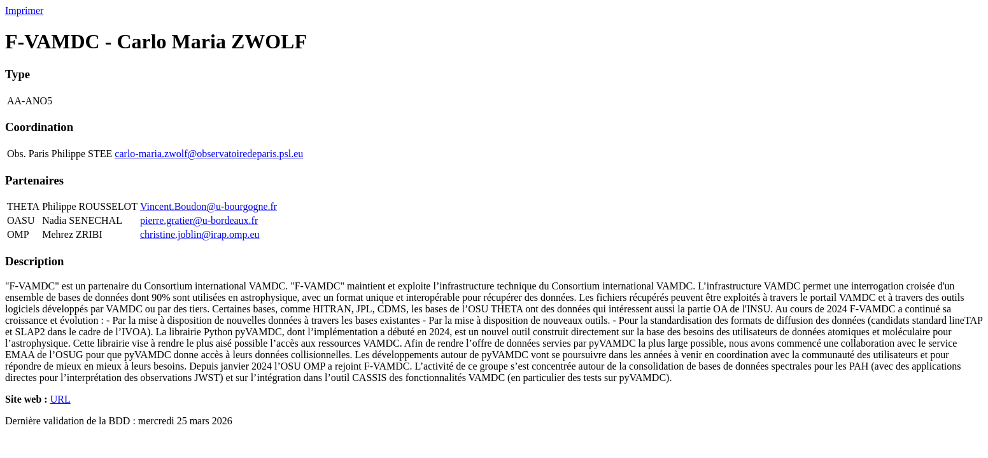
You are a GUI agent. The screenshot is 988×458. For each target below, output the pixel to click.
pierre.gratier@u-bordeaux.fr (199, 220)
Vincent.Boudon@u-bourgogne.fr (208, 206)
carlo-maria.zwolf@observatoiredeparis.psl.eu (209, 153)
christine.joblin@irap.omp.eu (200, 234)
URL (60, 399)
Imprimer (24, 10)
